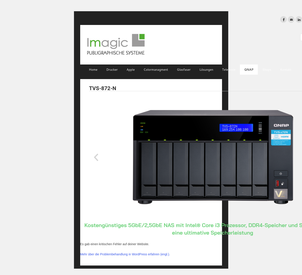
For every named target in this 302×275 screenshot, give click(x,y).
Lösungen (206, 69)
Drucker (112, 69)
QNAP (249, 69)
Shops (266, 69)
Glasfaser (184, 69)
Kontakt (285, 69)
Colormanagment (156, 69)
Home (93, 69)
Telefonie (228, 69)
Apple (131, 69)
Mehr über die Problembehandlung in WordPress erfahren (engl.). (125, 254)
